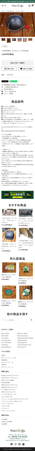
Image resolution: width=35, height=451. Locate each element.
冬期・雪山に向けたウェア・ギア (9, 387)
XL (12, 358)
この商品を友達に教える (9, 87)
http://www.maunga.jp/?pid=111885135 (13, 130)
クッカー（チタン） (20, 11)
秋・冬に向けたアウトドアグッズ (9, 378)
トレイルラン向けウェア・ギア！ (9, 394)
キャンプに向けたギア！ (7, 396)
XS (5, 358)
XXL (15, 358)
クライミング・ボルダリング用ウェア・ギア (11, 401)
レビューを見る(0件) (8, 91)
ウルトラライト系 (5, 406)
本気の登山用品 (5, 382)
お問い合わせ (9, 69)
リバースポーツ (5, 408)
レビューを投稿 (7, 93)
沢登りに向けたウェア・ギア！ (8, 392)
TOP (2, 11)
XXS (2, 358)
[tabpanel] (17, 24)
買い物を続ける (7, 89)
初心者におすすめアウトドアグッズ (10, 375)
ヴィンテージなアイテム (7, 403)
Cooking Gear (10, 11)
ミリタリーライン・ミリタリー (8, 410)
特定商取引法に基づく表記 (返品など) (14, 85)
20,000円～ (4, 424)
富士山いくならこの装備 (7, 380)
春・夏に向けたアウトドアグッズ (9, 385)
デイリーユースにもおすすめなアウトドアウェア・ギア (14, 399)
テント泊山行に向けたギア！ (8, 389)
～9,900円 (4, 419)
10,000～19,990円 (6, 421)
